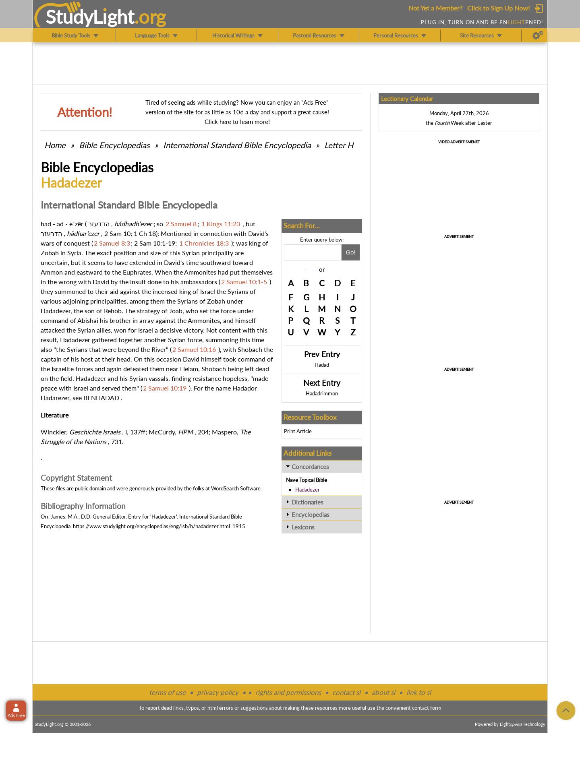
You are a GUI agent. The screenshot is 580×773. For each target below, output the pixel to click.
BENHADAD (101, 397)
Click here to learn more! (237, 121)
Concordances (310, 466)
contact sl (346, 692)
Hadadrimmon (322, 393)
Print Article (298, 431)
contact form (426, 708)
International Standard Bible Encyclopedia (237, 145)
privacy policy (217, 692)
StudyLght (90, 16)
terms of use (167, 692)
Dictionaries (307, 502)
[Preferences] (537, 35)
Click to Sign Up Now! (498, 8)
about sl (383, 692)
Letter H (338, 145)
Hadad (322, 365)
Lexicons (303, 527)
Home (55, 145)
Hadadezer (307, 489)
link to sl (418, 692)
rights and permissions (288, 692)
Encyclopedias (310, 514)
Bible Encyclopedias (114, 145)
